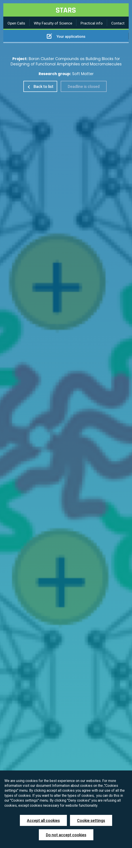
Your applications (66, 36)
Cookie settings (91, 820)
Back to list (40, 86)
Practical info (92, 23)
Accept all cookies (43, 820)
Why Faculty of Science (53, 23)
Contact (117, 23)
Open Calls (16, 23)
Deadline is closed (84, 86)
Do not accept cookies (66, 835)
